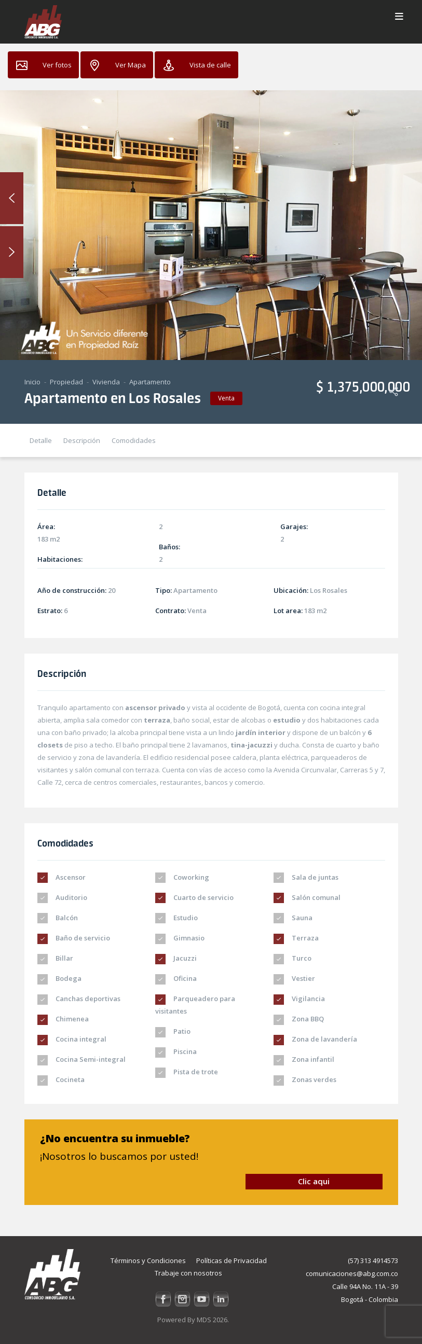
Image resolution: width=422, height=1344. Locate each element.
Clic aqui (314, 1181)
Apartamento (150, 381)
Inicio (32, 381)
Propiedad (66, 381)
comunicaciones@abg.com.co (352, 1273)
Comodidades (134, 440)
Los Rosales (328, 590)
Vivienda (106, 381)
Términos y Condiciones (148, 1260)
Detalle (41, 440)
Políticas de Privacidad (231, 1260)
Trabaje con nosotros (188, 1273)
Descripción (81, 440)
